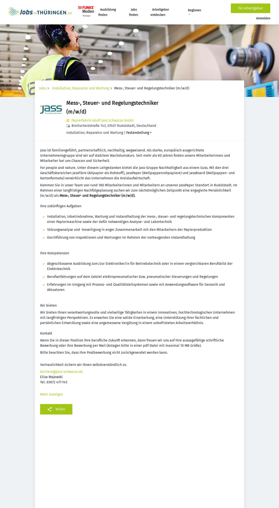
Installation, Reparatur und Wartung (80, 88)
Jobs (42, 88)
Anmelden (263, 18)
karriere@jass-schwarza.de (61, 372)
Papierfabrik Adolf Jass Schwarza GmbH (102, 120)
